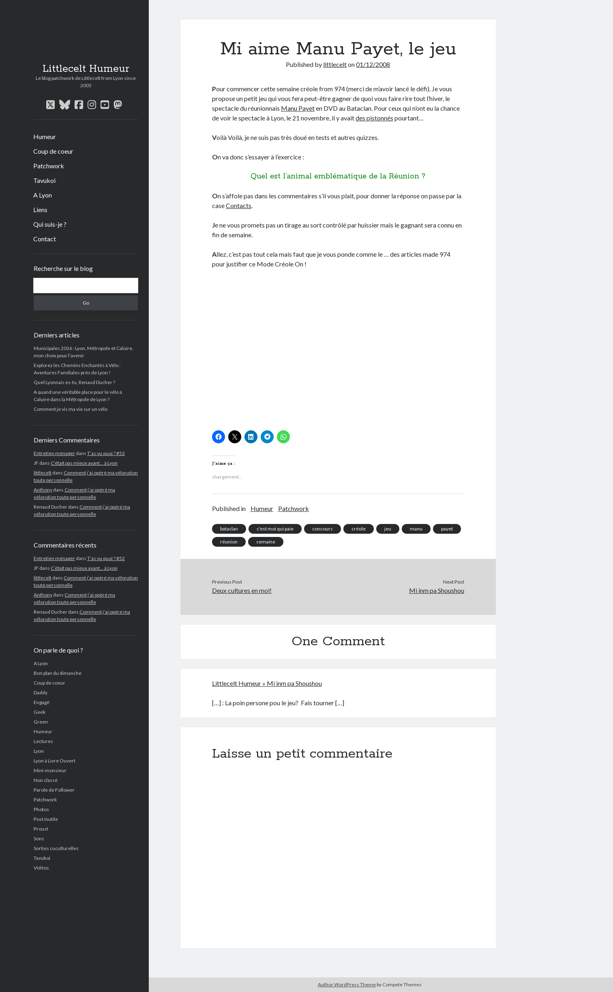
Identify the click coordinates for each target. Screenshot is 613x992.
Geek (39, 712)
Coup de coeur (53, 151)
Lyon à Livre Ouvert (54, 761)
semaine (265, 542)
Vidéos (41, 868)
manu (416, 529)
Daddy (40, 692)
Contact (44, 239)
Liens (40, 209)
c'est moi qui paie (275, 529)
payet (447, 529)
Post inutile (46, 819)
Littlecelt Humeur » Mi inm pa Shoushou (267, 683)
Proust (41, 829)
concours (322, 529)
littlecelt (42, 473)
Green (41, 722)
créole (359, 529)
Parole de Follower (54, 790)
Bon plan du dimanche (57, 673)
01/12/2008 (373, 64)
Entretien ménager (54, 453)
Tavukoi (44, 180)
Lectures (43, 741)
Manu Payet (298, 108)
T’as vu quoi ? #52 (106, 453)
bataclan (229, 529)
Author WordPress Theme (347, 984)
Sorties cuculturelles (56, 848)
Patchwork (48, 166)
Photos (41, 809)
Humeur (44, 136)
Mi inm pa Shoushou (436, 590)
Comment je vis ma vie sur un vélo (70, 409)
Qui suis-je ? (49, 224)
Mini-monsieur (50, 770)
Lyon (39, 751)
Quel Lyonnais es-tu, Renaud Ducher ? (74, 382)
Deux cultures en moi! (242, 590)
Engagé (41, 702)
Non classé (46, 780)
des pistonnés (374, 118)
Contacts (238, 205)
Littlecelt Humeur (86, 68)
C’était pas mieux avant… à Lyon (84, 463)
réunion (229, 542)
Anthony (43, 490)
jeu (387, 529)
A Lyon (42, 195)
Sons (39, 838)
